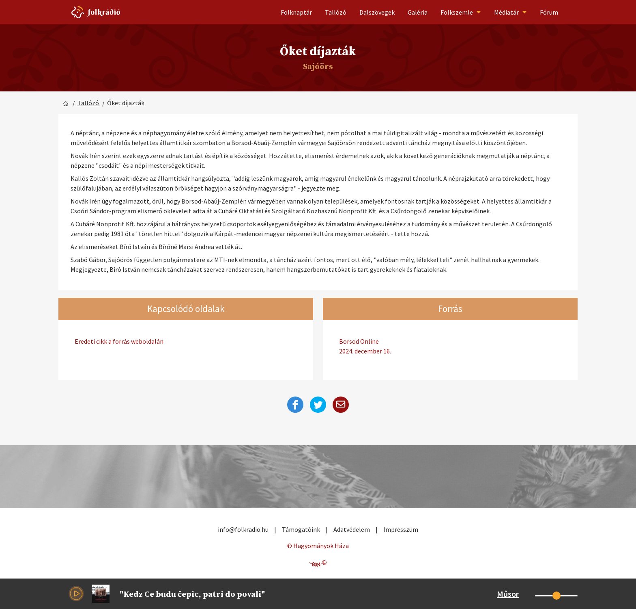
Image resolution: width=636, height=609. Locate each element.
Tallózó (335, 12)
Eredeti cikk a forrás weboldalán (119, 341)
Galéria (418, 12)
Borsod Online (450, 346)
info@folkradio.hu (243, 529)
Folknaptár (296, 12)
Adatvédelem (351, 529)
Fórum (549, 12)
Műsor (508, 594)
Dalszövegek (377, 12)
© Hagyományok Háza (318, 546)
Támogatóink (301, 529)
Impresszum (400, 529)
